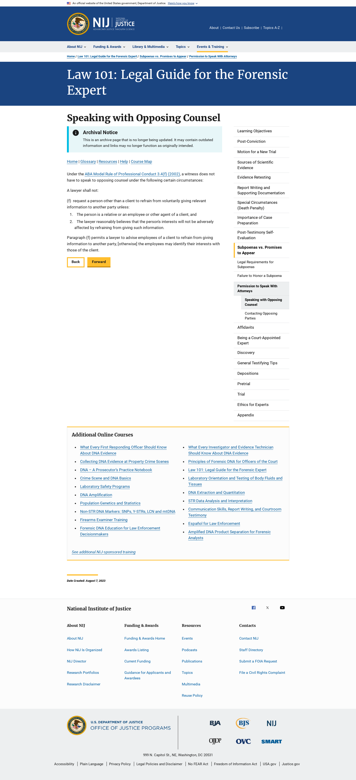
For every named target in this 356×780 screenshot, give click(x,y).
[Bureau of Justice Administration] (215, 726)
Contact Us (231, 28)
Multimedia (191, 684)
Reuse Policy (192, 695)
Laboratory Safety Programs (105, 486)
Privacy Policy (120, 764)
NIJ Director (76, 661)
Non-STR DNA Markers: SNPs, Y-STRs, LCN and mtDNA (127, 511)
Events (187, 638)
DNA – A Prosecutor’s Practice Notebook (116, 469)
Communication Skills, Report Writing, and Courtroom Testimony (234, 512)
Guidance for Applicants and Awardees (147, 675)
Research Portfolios (83, 672)
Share (289, 31)
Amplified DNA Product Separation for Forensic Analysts (229, 534)
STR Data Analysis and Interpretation (220, 500)
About (214, 28)
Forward (99, 262)
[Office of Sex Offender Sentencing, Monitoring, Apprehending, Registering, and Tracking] (271, 744)
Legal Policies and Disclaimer (159, 764)
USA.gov (269, 764)
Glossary (88, 161)
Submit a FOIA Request (258, 661)
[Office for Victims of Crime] (243, 744)
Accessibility (64, 764)
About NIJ (75, 638)
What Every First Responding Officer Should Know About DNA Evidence (123, 450)
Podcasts (189, 650)
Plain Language (91, 764)
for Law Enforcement (214, 523)
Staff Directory (251, 650)
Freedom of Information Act (235, 764)
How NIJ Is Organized (84, 650)
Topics (187, 672)
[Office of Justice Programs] (78, 23)
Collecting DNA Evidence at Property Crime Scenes (124, 461)
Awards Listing (136, 650)
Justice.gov (291, 764)
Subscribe (251, 28)
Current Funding (137, 661)
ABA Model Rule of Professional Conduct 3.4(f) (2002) (132, 174)
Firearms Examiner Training (104, 519)
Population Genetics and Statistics (110, 503)
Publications (192, 661)
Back (76, 262)
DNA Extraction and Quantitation (216, 492)
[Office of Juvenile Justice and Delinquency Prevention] (215, 745)
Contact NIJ (248, 638)
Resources (108, 161)
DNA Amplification (96, 494)
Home (71, 56)
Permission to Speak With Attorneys (213, 56)
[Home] (114, 24)
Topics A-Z (271, 28)
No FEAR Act (198, 764)
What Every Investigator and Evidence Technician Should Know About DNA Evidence (230, 450)
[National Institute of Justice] (271, 726)
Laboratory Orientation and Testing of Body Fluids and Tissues (235, 481)
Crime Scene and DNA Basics (105, 478)
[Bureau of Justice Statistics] (243, 729)
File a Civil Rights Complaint (262, 672)
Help (124, 161)
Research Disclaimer (83, 684)
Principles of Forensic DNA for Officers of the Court (233, 461)
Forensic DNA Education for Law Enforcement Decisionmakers (120, 531)
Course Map (141, 161)
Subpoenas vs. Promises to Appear (163, 56)
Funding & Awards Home (144, 638)
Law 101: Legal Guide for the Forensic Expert (107, 56)
